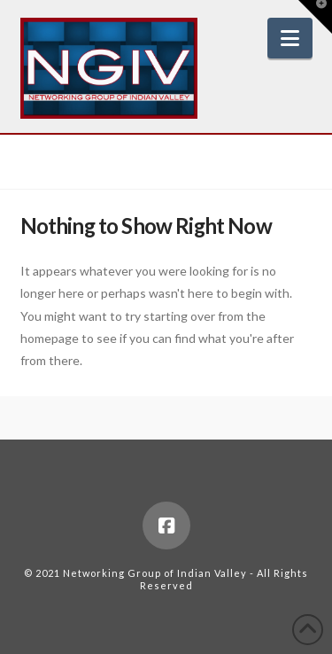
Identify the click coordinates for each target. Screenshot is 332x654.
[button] (290, 38)
